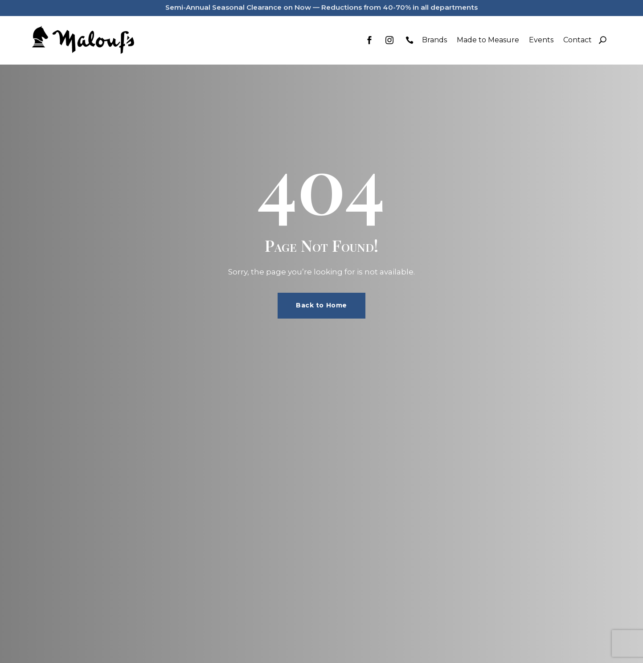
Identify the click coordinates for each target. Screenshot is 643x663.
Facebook (369, 40)
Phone (409, 40)
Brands (434, 40)
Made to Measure (488, 40)
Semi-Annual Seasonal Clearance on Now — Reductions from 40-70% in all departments (321, 5)
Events (541, 40)
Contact (577, 40)
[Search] (602, 40)
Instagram (389, 40)
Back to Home (321, 305)
